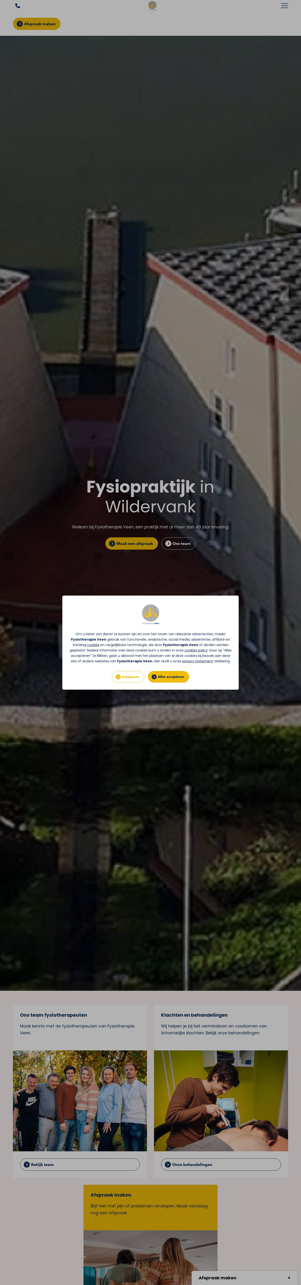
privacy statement (197, 661)
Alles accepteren (171, 677)
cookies (93, 644)
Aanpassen (130, 677)
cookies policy (196, 650)
